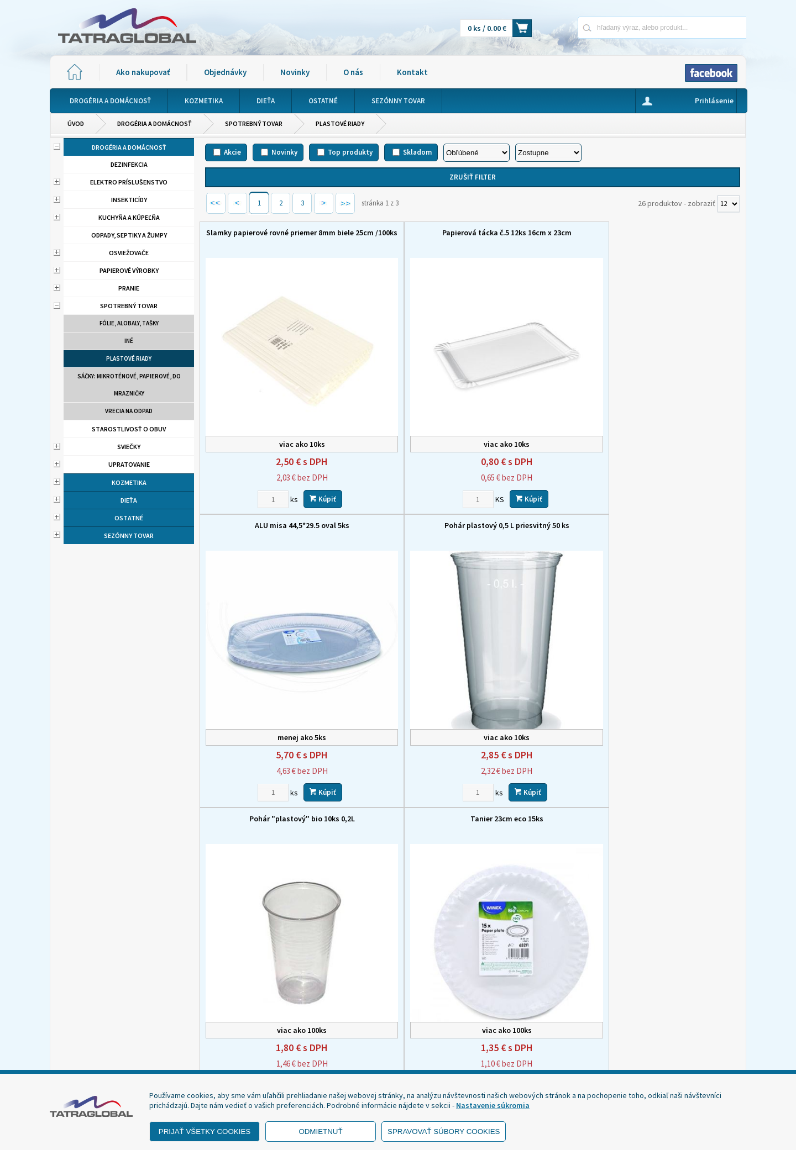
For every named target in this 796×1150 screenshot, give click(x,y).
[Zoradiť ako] (548, 153)
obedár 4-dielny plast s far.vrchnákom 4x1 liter (541, 711)
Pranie (128, 288)
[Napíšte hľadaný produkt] (623, 27)
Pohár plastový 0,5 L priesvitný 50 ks (677, 237)
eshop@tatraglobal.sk (351, 1059)
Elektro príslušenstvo (128, 182)
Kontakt (412, 72)
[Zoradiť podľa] (476, 153)
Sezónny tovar (129, 535)
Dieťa (129, 500)
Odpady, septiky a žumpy (129, 235)
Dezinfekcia (129, 164)
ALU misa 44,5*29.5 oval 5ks (541, 233)
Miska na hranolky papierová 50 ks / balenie (268, 711)
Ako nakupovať (143, 72)
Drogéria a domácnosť (154, 123)
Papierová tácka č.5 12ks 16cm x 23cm (404, 237)
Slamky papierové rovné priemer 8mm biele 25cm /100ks (268, 237)
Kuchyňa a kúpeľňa (129, 217)
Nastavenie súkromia (493, 1105)
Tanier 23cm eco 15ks (404, 469)
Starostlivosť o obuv (129, 429)
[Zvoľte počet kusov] (239, 443)
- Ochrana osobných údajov (108, 1042)
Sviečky (128, 446)
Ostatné (128, 518)
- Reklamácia (84, 1056)
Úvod (75, 123)
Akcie (232, 152)
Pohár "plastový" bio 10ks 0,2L (268, 469)
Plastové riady (340, 123)
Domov (457, 984)
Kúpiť (289, 442)
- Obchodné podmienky (102, 1028)
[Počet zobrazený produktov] (728, 204)
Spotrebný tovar (253, 123)
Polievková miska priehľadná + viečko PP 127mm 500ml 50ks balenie (677, 720)
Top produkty (350, 152)
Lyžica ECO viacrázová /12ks (405, 706)
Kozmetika (129, 482)
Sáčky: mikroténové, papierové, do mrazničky (129, 384)
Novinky (295, 72)
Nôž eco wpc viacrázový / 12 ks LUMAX (541, 474)
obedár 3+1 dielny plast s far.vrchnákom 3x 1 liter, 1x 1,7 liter (677, 474)
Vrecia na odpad (129, 411)
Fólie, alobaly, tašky (129, 323)
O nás (353, 72)
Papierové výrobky (129, 270)
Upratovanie (129, 464)
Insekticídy (129, 200)
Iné (128, 341)
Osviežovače (129, 253)
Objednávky (225, 72)
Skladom (417, 152)
